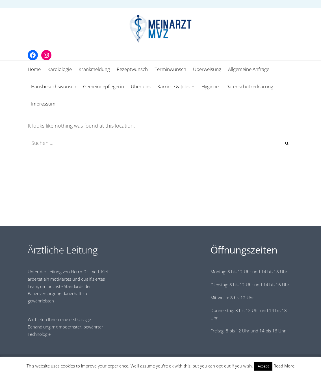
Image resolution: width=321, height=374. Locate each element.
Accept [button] (263, 366)
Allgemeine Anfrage (248, 69)
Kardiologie (59, 69)
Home (34, 69)
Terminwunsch (170, 69)
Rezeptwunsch (132, 69)
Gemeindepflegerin (103, 86)
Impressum (43, 103)
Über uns (141, 86)
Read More (284, 366)
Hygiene (210, 86)
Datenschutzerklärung (249, 86)
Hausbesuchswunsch (53, 86)
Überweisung (207, 69)
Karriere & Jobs (173, 86)
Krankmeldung (94, 69)
